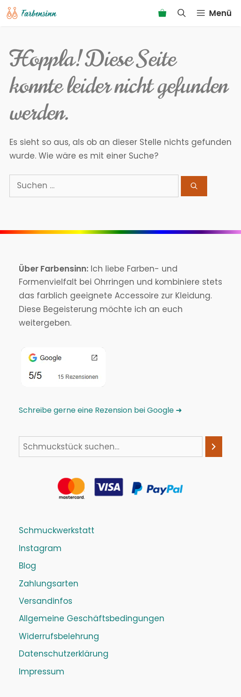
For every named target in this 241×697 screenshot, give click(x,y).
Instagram (40, 548)
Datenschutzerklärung (64, 653)
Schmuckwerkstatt (56, 530)
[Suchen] (194, 186)
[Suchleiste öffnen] (181, 13)
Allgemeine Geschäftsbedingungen (91, 618)
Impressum (41, 671)
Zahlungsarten (48, 583)
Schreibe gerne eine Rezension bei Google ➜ (100, 410)
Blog (27, 565)
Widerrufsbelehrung (59, 636)
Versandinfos (45, 601)
